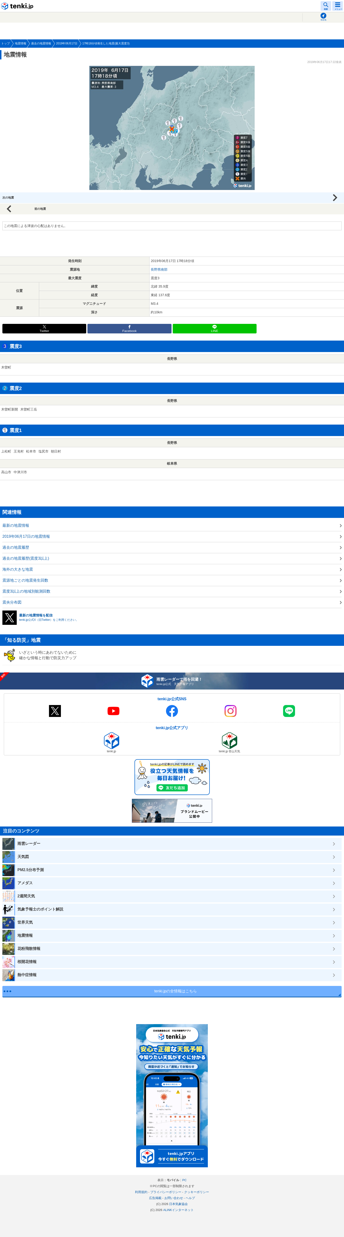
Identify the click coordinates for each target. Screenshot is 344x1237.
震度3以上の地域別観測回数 (26, 591)
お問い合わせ (173, 1198)
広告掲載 (155, 1198)
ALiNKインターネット (178, 1210)
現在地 (323, 20)
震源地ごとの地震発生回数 (25, 580)
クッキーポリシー (196, 1192)
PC (184, 1180)
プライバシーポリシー (165, 1192)
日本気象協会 (178, 1204)
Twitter (44, 331)
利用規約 (141, 1192)
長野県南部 (159, 269)
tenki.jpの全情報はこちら (175, 991)
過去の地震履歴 (15, 547)
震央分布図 (12, 602)
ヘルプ (190, 1198)
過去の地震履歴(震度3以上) (25, 558)
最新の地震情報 (15, 525)
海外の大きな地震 (17, 569)
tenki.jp (18, 6)
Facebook (129, 331)
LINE (214, 331)
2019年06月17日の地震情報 (26, 536)
